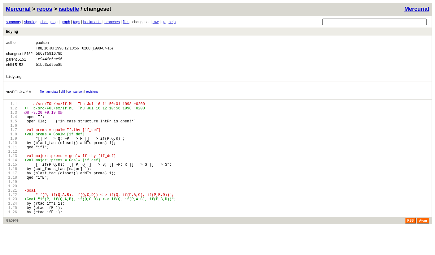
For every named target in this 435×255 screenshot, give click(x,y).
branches (112, 22)
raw (156, 22)
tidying (12, 31)
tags (76, 22)
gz (164, 22)
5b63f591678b (49, 54)
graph (65, 22)
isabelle (69, 9)
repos (44, 9)
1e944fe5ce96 (49, 60)
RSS (410, 248)
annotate (52, 95)
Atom (423, 248)
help (172, 22)
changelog (49, 22)
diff (63, 95)
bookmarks (92, 22)
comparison (75, 95)
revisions (92, 95)
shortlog (30, 22)
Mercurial (416, 9)
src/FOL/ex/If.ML (20, 96)
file (42, 95)
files (126, 22)
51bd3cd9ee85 (49, 67)
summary (13, 22)
